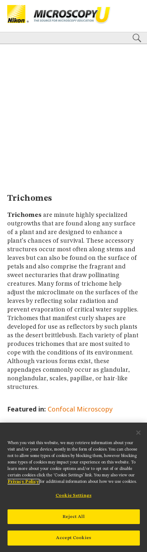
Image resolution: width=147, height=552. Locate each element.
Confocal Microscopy (80, 409)
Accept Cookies (73, 538)
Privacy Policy (23, 482)
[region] (73, 487)
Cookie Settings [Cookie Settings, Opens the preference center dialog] (73, 495)
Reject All (73, 516)
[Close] (138, 433)
